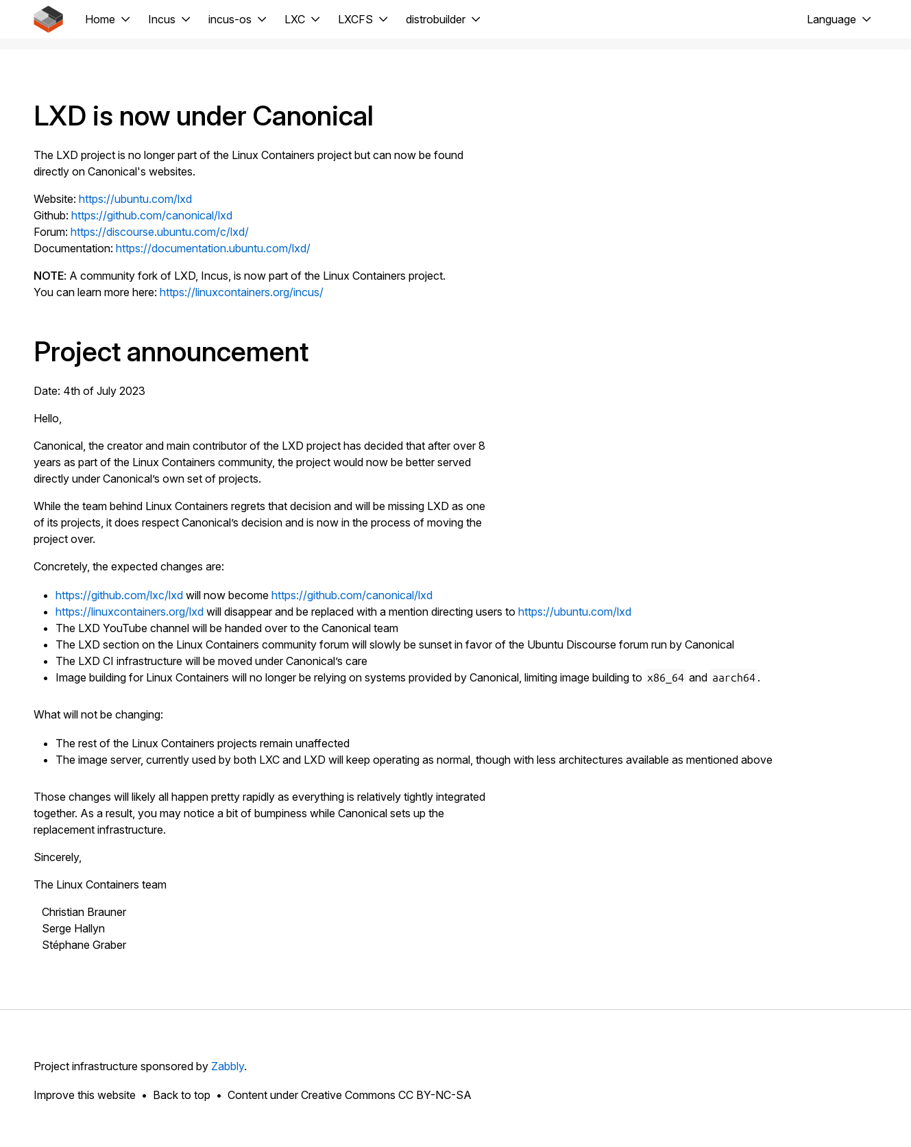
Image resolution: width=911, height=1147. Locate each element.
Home (100, 19)
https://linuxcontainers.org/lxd (130, 611)
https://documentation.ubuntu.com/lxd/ (213, 248)
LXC (294, 19)
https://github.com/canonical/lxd (151, 215)
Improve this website (85, 1095)
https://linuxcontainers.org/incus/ (242, 292)
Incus (161, 19)
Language (831, 19)
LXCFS (355, 19)
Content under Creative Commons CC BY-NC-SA (350, 1095)
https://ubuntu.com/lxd (135, 199)
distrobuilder (435, 19)
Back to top (181, 1095)
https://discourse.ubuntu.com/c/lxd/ (160, 232)
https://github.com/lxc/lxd (119, 595)
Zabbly (227, 1066)
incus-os (230, 19)
